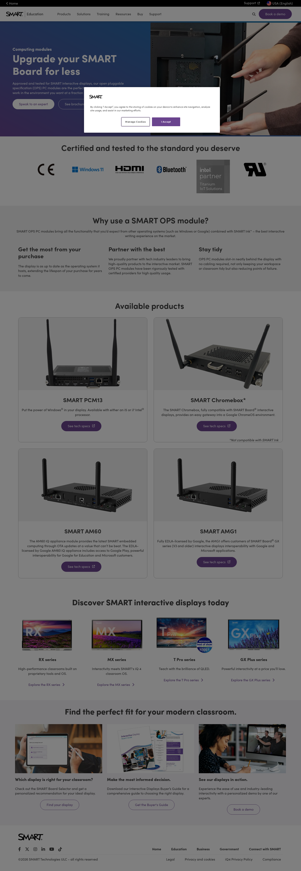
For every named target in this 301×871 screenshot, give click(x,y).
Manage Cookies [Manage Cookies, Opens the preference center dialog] (135, 121)
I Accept (166, 121)
